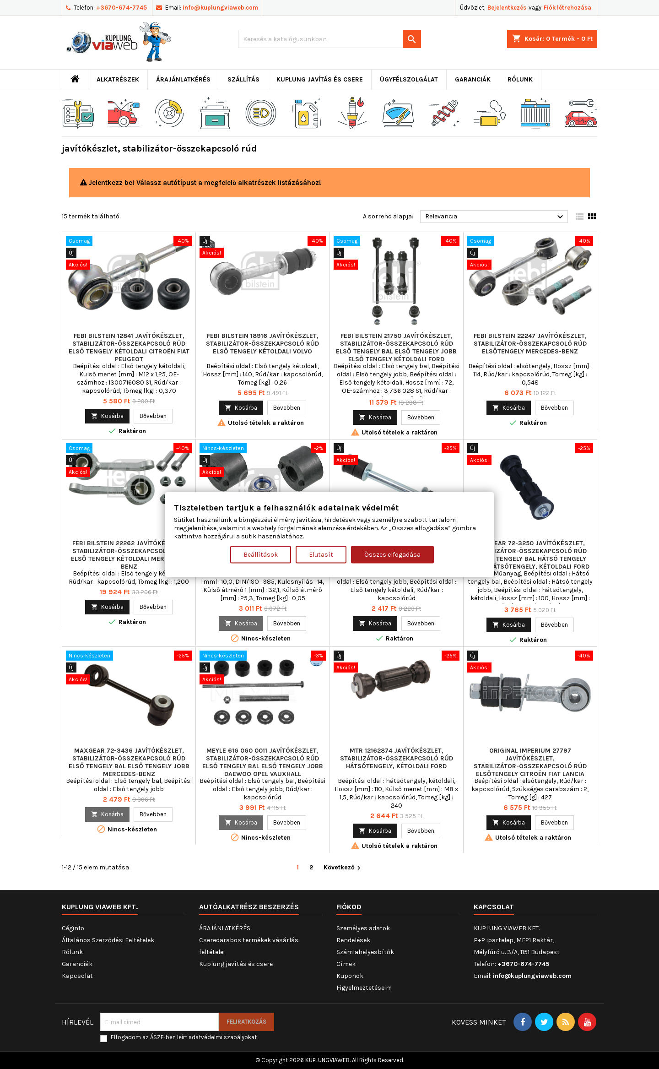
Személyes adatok (363, 928)
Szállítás (243, 79)
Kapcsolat (77, 976)
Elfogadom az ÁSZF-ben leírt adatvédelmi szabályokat (184, 1037)
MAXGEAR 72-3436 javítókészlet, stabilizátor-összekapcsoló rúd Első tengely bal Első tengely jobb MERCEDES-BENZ (129, 762)
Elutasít (321, 555)
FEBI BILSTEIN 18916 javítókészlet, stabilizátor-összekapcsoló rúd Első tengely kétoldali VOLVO (262, 343)
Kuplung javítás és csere (319, 79)
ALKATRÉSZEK (118, 79)
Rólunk (520, 79)
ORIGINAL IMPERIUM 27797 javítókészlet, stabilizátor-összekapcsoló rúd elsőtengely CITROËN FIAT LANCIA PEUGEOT (530, 766)
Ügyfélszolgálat (409, 79)
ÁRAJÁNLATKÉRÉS (183, 79)
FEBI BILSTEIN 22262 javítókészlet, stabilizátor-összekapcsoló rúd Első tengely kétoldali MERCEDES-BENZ (129, 554)
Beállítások (260, 555)
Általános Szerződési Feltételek (108, 940)
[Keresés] (329, 39)
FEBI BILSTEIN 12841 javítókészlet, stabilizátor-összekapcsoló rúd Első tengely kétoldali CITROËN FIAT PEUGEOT (129, 347)
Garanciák (473, 79)
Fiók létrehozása (567, 7)
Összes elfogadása (392, 555)
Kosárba (107, 415)
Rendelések (353, 940)
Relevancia (495, 217)
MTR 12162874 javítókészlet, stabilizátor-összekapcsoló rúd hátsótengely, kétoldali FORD (396, 758)
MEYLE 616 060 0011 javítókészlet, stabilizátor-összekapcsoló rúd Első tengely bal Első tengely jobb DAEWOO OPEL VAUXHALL (262, 762)
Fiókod (349, 906)
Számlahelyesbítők (365, 952)
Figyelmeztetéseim (364, 988)
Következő (343, 867)
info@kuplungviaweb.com (220, 7)
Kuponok (349, 976)
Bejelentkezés (506, 7)
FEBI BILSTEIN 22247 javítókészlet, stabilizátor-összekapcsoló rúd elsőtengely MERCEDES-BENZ (530, 343)
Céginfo (73, 928)
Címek (346, 964)
